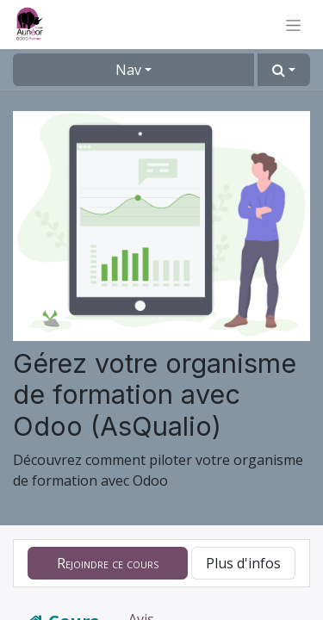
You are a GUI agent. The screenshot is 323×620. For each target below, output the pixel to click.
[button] (284, 69)
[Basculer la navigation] (293, 24)
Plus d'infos (243, 563)
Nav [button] (128, 69)
